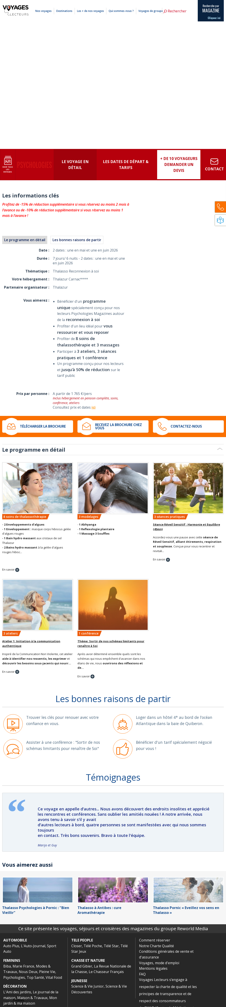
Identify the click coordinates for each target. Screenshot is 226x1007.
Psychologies (14, 977)
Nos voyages (43, 11)
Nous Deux (28, 971)
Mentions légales (172, 2)
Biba (7, 966)
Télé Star (111, 945)
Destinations (64, 11)
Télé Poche (93, 945)
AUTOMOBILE (15, 940)
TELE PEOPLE (82, 940)
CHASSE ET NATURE (88, 960)
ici (94, 407)
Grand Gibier (81, 966)
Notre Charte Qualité (156, 945)
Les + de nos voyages (90, 11)
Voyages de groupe (150, 11)
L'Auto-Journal (33, 945)
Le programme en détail (24, 239)
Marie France (23, 966)
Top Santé (35, 977)
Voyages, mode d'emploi (159, 962)
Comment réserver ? (151, 2)
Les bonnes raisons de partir (77, 239)
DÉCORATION (15, 986)
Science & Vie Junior (87, 986)
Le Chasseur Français (106, 971)
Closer (76, 945)
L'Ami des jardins (17, 992)
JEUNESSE (79, 980)
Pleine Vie (47, 971)
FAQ (142, 974)
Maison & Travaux (32, 997)
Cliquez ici (214, 18)
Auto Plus (11, 945)
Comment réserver (154, 940)
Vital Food (54, 977)
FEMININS (11, 960)
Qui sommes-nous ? (121, 11)
